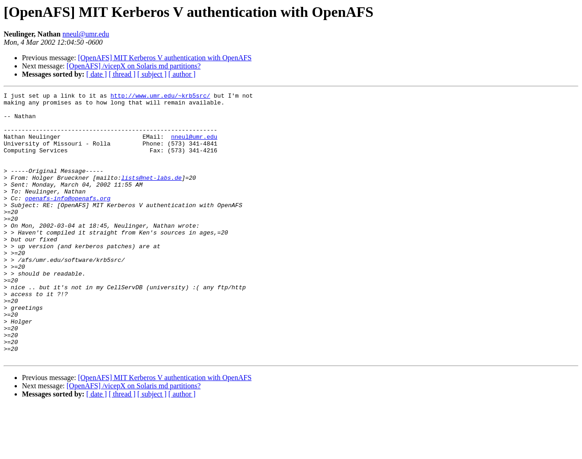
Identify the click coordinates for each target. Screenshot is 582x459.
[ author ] (182, 74)
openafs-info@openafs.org (67, 220)
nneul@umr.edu (86, 34)
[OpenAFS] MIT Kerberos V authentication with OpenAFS (165, 58)
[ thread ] (122, 74)
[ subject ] (152, 74)
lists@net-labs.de (151, 195)
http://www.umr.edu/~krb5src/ (160, 97)
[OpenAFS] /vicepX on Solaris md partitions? (134, 66)
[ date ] (96, 74)
